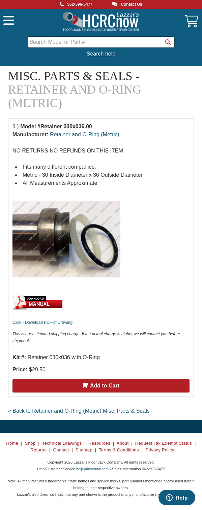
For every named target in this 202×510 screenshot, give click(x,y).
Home (12, 443)
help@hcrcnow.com (92, 469)
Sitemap (84, 449)
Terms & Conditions (119, 449)
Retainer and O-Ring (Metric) (84, 134)
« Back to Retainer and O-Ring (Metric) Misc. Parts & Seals (79, 411)
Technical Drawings (62, 443)
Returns (38, 449)
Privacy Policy (159, 449)
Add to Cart (101, 385)
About (123, 443)
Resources (99, 443)
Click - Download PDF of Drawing (42, 322)
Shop (30, 443)
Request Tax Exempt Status (163, 443)
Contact (61, 449)
